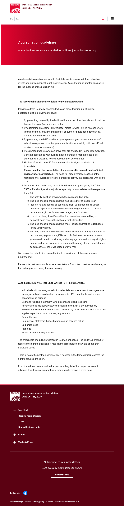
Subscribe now (62, 475)
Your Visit (20, 410)
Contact (49, 502)
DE (11, 19)
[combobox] (103, 18)
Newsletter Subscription (29, 427)
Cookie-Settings (16, 502)
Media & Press (23, 442)
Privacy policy (38, 502)
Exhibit (19, 434)
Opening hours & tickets (29, 416)
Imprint (28, 502)
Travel (21, 421)
